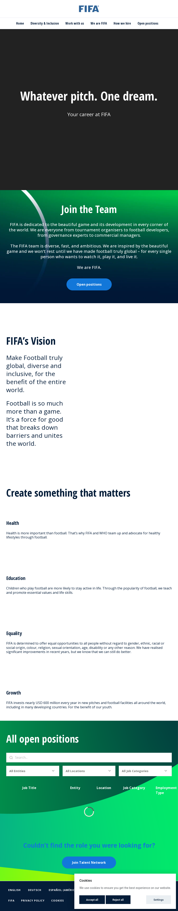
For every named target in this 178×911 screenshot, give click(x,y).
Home (20, 23)
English (14, 890)
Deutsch (34, 890)
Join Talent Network (89, 862)
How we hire (122, 23)
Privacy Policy (33, 900)
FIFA (11, 900)
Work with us (74, 23)
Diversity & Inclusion (45, 23)
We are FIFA (99, 23)
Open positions (148, 23)
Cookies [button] (57, 900)
